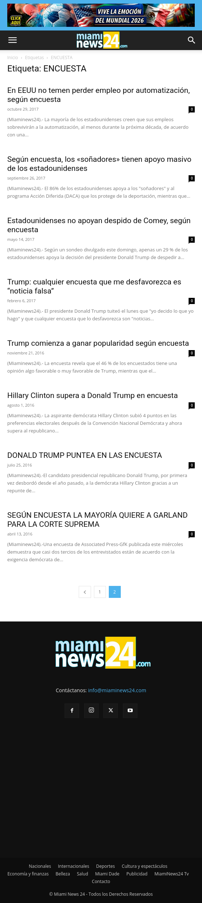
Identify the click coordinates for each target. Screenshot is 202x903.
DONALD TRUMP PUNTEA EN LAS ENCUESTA (84, 455)
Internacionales (73, 866)
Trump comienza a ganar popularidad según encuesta (98, 343)
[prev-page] (85, 592)
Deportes (105, 866)
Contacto (101, 881)
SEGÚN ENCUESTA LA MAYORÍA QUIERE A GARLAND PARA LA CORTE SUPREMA (97, 520)
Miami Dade (107, 874)
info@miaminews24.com (117, 690)
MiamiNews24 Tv (171, 874)
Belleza (62, 874)
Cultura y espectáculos (145, 866)
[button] (12, 40)
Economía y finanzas (28, 874)
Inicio (12, 57)
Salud (82, 874)
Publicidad (136, 874)
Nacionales (40, 866)
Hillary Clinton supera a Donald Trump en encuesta (92, 395)
